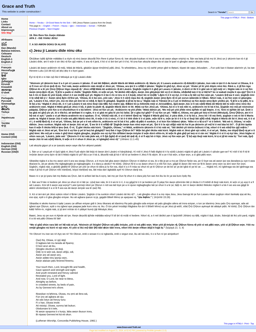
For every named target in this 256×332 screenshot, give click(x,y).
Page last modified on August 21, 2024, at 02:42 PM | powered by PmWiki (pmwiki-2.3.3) (128, 330)
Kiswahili (6, 86)
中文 (3, 125)
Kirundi (5, 84)
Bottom (250, 17)
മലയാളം (6, 89)
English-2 (6, 61)
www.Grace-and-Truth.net (129, 327)
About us (6, 27)
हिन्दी (3, 75)
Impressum (7, 29)
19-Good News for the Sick (58, 23)
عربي (4, 42)
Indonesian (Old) (11, 143)
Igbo (4, 78)
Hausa (64, 26)
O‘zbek (5, 92)
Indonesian (81, 26)
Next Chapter (53, 29)
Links (4, 21)
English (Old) (9, 146)
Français (6, 67)
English (46, 26)
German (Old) (9, 149)
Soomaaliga (8, 103)
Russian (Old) (9, 151)
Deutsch (6, 56)
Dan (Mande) (8, 48)
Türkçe (5, 112)
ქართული (7, 81)
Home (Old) (8, 134)
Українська (7, 117)
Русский (6, 100)
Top (252, 323)
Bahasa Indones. (11, 50)
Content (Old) (9, 136)
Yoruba (40, 23)
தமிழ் (4, 106)
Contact (5, 24)
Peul (4, 95)
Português (7, 98)
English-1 (6, 59)
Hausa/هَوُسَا (8, 70)
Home (4, 18)
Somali (92, 26)
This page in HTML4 (230, 17)
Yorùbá (5, 123)
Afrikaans (6, 39)
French (56, 26)
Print (243, 17)
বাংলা (4, 45)
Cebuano (6, 53)
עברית (4, 73)
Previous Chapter (37, 29)
